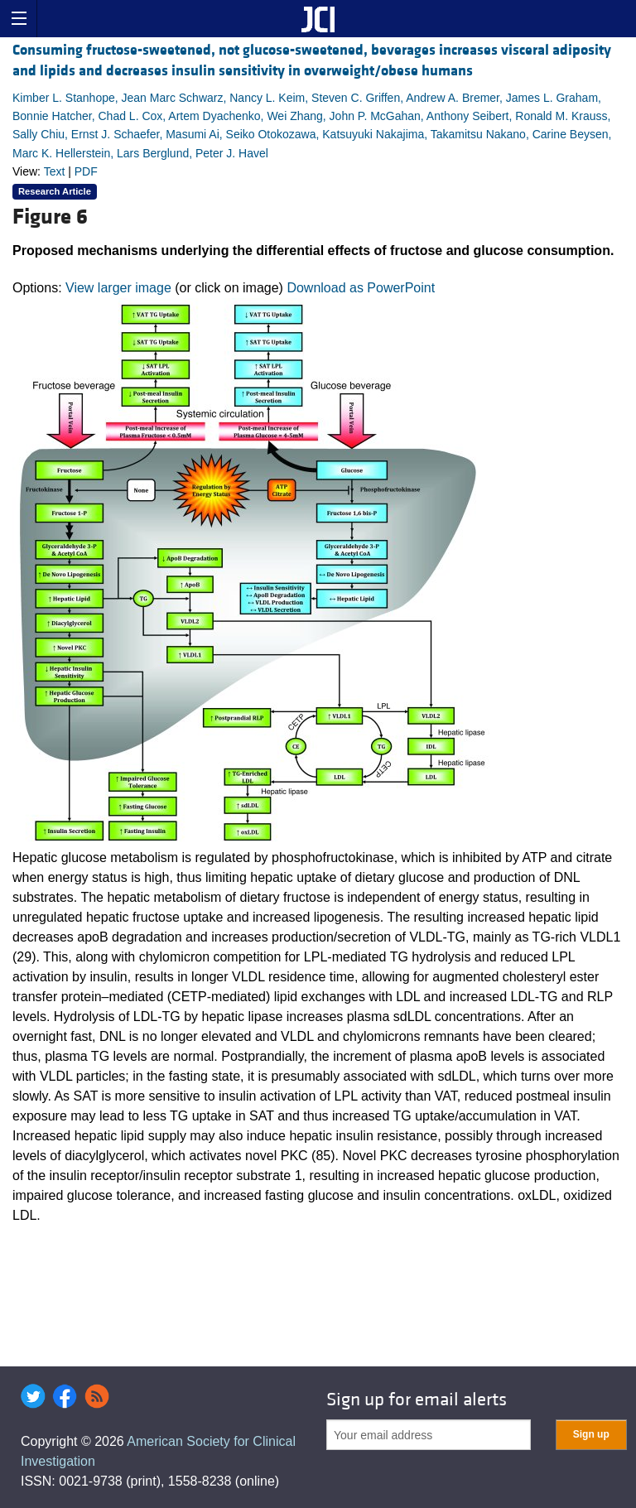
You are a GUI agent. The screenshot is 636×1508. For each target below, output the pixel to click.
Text (54, 171)
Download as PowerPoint (361, 288)
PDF (86, 171)
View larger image (118, 288)
